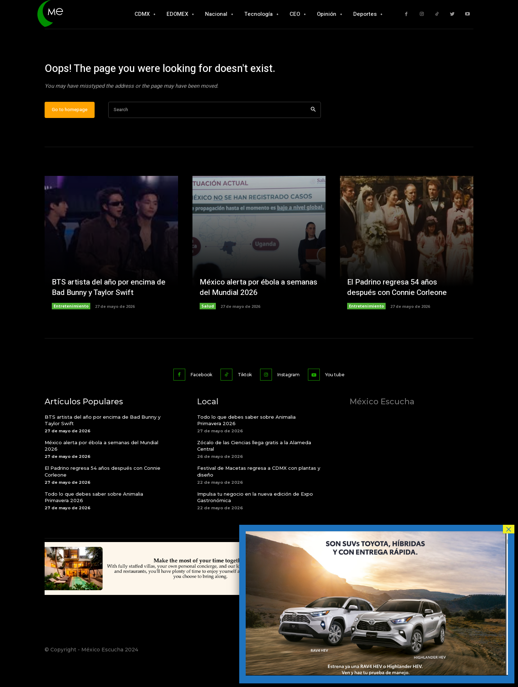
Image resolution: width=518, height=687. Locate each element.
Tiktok (243, 397)
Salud (207, 329)
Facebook (193, 397)
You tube (344, 397)
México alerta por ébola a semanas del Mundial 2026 (247, 311)
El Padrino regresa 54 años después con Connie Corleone (399, 311)
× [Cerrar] (508, 529)
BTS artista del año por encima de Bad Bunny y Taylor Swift (106, 311)
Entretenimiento (71, 329)
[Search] (313, 134)
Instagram (292, 397)
